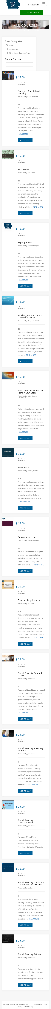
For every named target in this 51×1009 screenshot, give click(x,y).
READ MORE (23, 134)
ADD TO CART (25, 140)
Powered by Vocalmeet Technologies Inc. (16, 1004)
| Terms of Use (37, 1004)
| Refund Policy (27, 1006)
